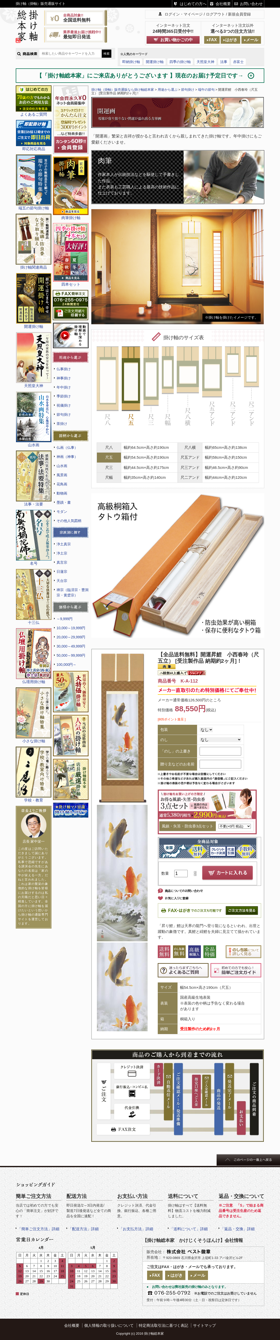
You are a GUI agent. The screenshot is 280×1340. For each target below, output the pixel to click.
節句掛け (64, 414)
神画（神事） (67, 457)
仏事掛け (64, 369)
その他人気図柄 (69, 521)
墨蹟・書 (64, 502)
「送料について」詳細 (189, 1229)
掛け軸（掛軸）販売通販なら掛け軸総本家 (122, 89)
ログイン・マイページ (184, 14)
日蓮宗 (62, 571)
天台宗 (62, 581)
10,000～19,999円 (71, 628)
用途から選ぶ (168, 89)
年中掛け (64, 387)
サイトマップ (204, 1325)
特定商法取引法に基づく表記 (163, 1325)
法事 (223, 62)
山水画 (62, 466)
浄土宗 (62, 553)
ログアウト (215, 14)
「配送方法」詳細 (83, 1229)
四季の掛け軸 (180, 62)
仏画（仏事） (67, 447)
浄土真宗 (64, 544)
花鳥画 (62, 484)
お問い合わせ (251, 4)
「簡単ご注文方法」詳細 (38, 1229)
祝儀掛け (64, 405)
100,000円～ (66, 665)
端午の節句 (206, 89)
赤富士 (238, 62)
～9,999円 (65, 619)
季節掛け (64, 396)
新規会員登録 (239, 14)
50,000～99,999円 (71, 655)
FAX (213, 40)
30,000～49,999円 (71, 646)
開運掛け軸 (155, 62)
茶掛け (62, 424)
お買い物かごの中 (176, 40)
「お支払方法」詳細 (136, 1229)
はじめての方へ (193, 4)
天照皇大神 (205, 62)
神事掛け (64, 378)
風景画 (62, 475)
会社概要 (223, 4)
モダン (62, 512)
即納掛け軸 (131, 62)
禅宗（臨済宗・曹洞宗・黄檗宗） (73, 592)
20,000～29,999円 (71, 637)
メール (252, 40)
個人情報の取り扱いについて (109, 1325)
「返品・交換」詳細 (237, 1229)
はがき (231, 40)
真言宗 (62, 562)
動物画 (62, 493)
